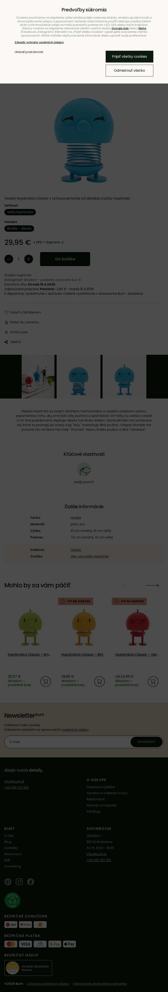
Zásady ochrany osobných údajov (39, 42)
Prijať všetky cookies (129, 56)
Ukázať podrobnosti (29, 52)
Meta (142, 28)
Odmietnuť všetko (129, 70)
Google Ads (120, 28)
